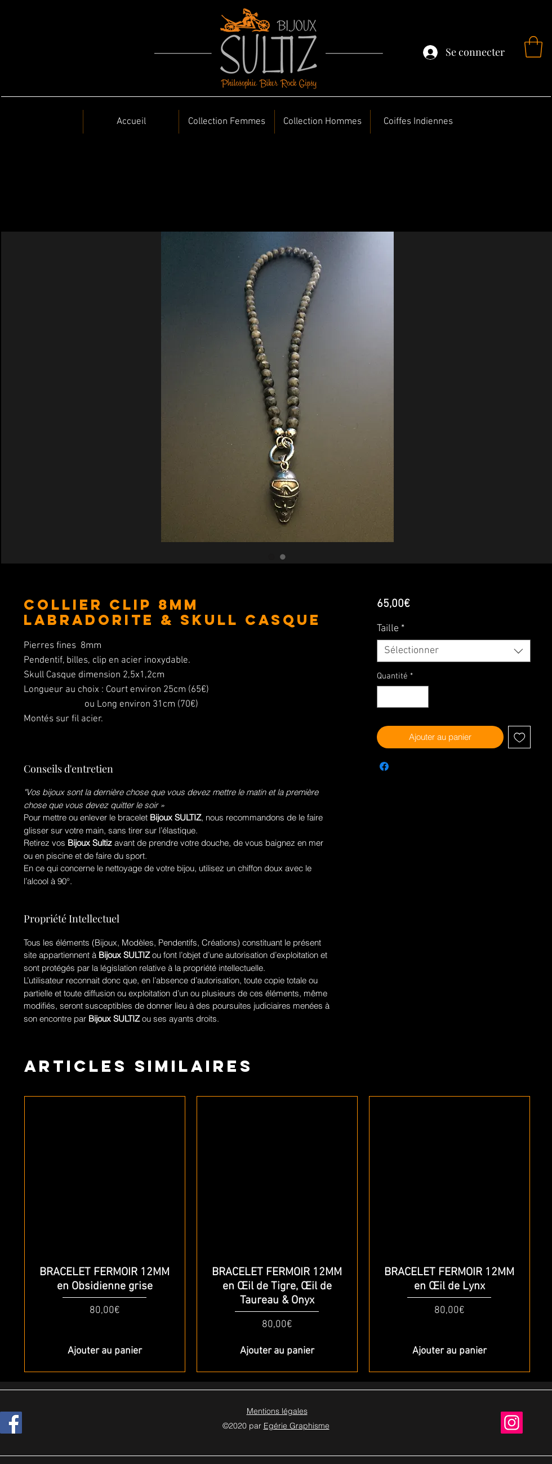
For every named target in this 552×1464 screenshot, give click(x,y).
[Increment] (419, 696)
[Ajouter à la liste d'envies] (519, 737)
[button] (533, 46)
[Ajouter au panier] (104, 1351)
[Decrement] (386, 696)
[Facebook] (11, 1423)
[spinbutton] (402, 696)
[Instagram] (512, 1423)
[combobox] (454, 651)
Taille (390, 629)
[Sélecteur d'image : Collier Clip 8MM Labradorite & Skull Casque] (271, 556)
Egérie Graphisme (297, 1426)
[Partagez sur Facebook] (384, 766)
